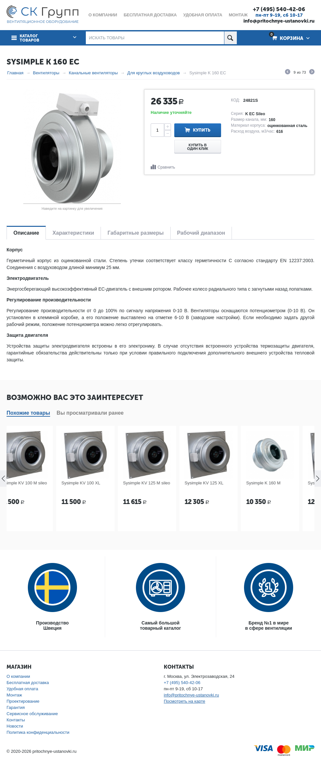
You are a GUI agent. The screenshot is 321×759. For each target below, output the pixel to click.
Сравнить (166, 167)
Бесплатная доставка (28, 682)
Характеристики (73, 233)
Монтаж (14, 695)
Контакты (16, 719)
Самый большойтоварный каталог (160, 625)
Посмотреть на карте (184, 701)
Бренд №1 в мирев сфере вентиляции (268, 625)
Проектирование (23, 701)
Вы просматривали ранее (90, 413)
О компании (18, 676)
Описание (26, 233)
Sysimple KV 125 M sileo (160, 482)
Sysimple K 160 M (277, 482)
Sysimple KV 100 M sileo (37, 482)
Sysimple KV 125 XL (217, 482)
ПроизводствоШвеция (52, 625)
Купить (201, 130)
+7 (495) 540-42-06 (279, 9)
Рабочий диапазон (201, 233)
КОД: (235, 100)
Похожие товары (28, 413)
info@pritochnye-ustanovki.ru (278, 21)
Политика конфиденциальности (38, 732)
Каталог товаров (29, 38)
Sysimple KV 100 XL (94, 482)
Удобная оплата (22, 688)
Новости (15, 726)
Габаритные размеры (135, 233)
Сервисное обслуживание (32, 713)
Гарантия (16, 707)
